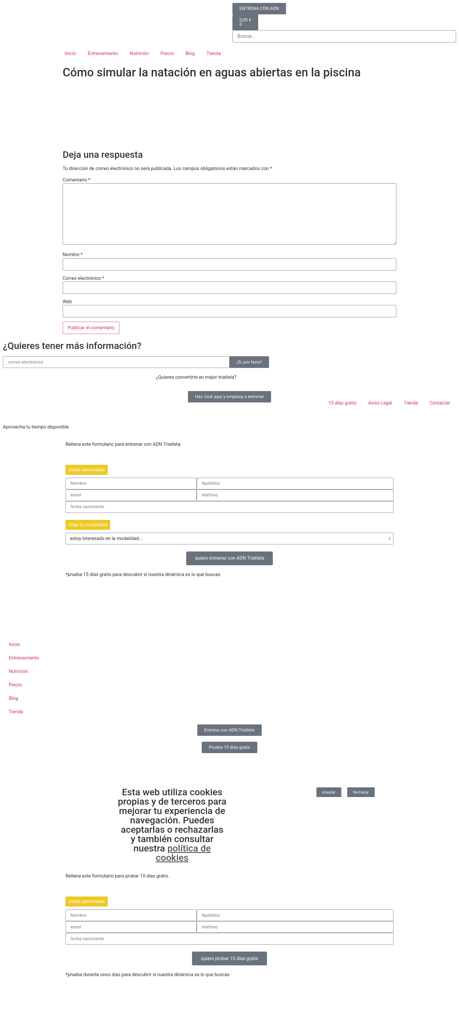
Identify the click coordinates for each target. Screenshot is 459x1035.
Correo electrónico (83, 278)
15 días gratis (342, 403)
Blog (190, 53)
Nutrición (139, 53)
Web (67, 301)
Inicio (70, 53)
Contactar (440, 403)
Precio (167, 53)
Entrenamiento (103, 53)
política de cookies (183, 853)
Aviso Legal (380, 403)
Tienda (214, 53)
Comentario (76, 180)
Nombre (73, 254)
